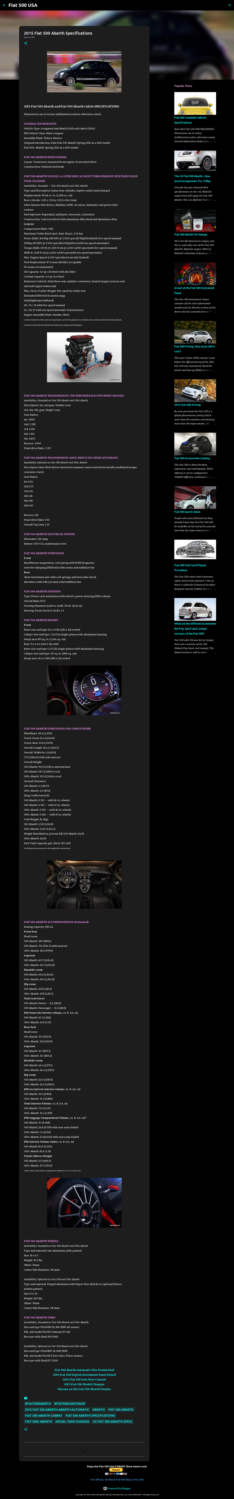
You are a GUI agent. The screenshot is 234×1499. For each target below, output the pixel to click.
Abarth (99, 1409)
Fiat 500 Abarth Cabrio (43, 1415)
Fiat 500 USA (22, 5)
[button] (25, 43)
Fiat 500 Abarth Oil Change (190, 234)
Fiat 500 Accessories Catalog (192, 458)
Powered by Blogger (117, 1488)
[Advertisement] (164, 129)
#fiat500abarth (38, 1403)
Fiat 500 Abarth (120, 1409)
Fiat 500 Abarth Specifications (90, 1415)
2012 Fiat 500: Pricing (187, 404)
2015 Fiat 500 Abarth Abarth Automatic (57, 1409)
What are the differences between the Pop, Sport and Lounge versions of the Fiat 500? (195, 628)
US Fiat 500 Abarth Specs (112, 1421)
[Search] (41, 5)
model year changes (72, 1421)
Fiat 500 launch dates (187, 511)
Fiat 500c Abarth (38, 1421)
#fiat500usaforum (69, 1403)
